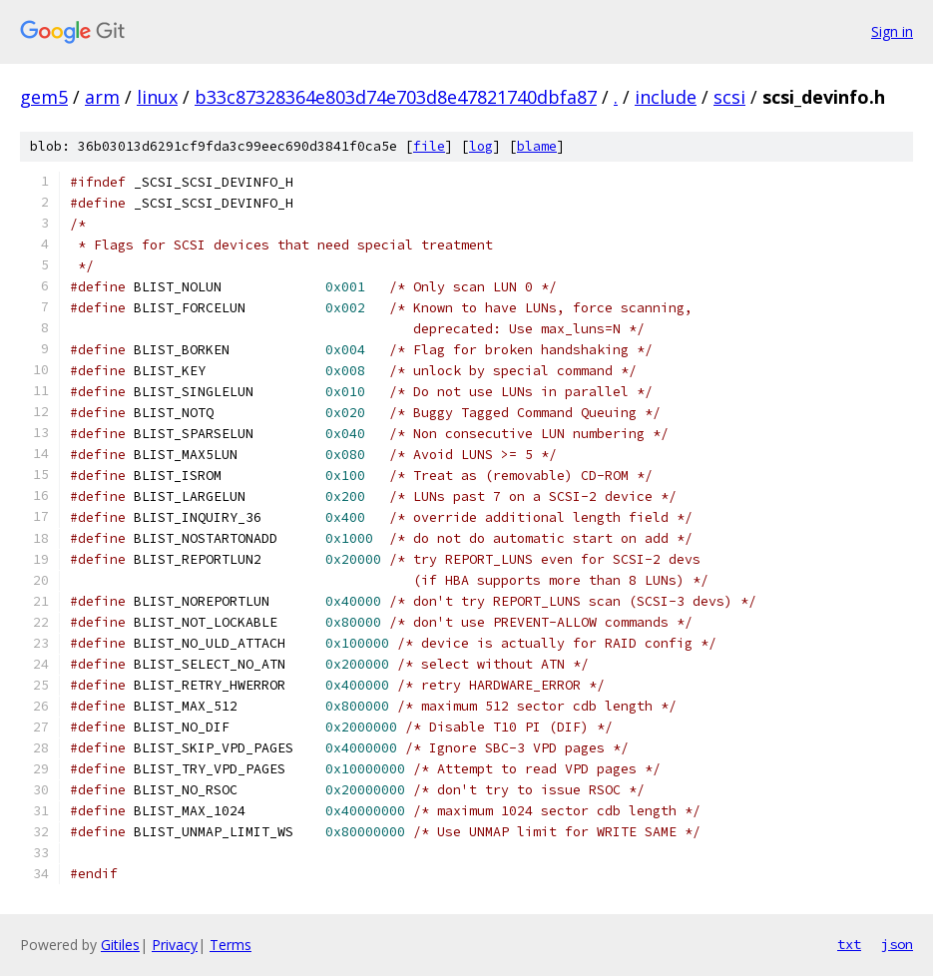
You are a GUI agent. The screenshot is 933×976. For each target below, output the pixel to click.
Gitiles (120, 944)
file (429, 146)
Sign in (892, 31)
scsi (729, 97)
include (666, 97)
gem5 (44, 97)
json (897, 944)
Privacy (175, 944)
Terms (230, 944)
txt (849, 944)
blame (537, 146)
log (481, 146)
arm (102, 97)
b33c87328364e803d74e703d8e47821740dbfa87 (396, 97)
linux (157, 97)
